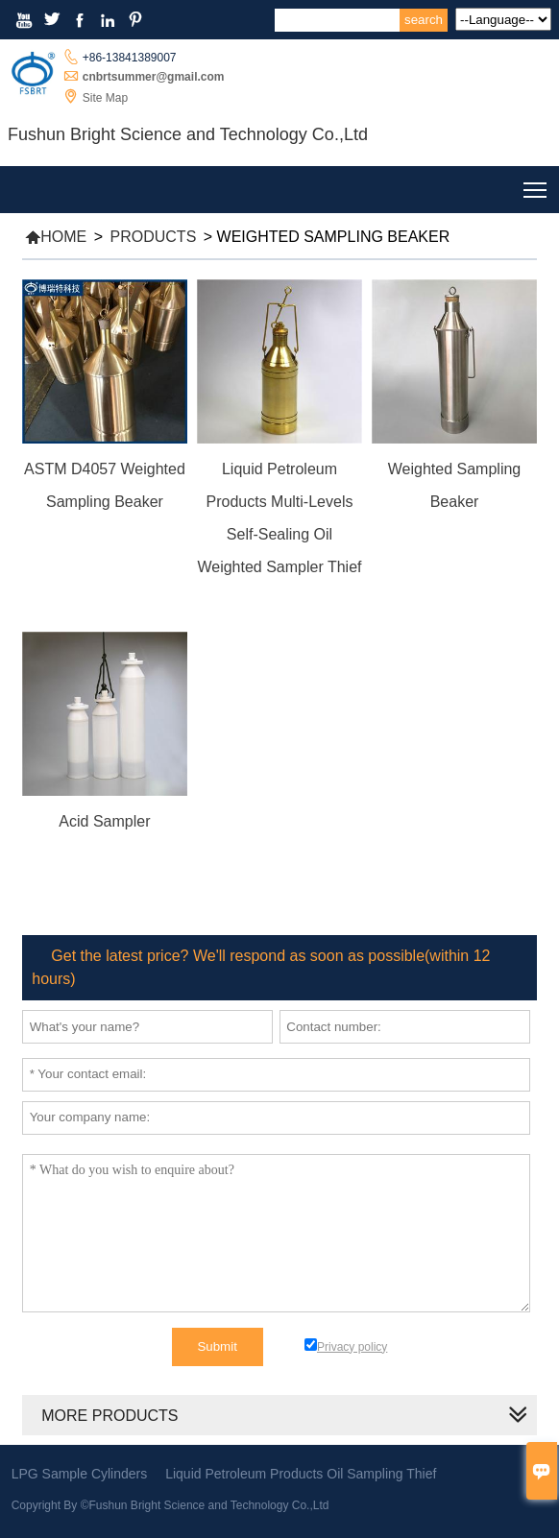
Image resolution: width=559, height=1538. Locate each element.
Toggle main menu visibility (536, 186)
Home (55, 236)
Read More (104, 528)
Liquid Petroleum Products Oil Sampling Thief (300, 1473)
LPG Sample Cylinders (80, 1473)
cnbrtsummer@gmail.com (154, 77)
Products (153, 236)
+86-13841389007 (130, 57)
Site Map (105, 98)
